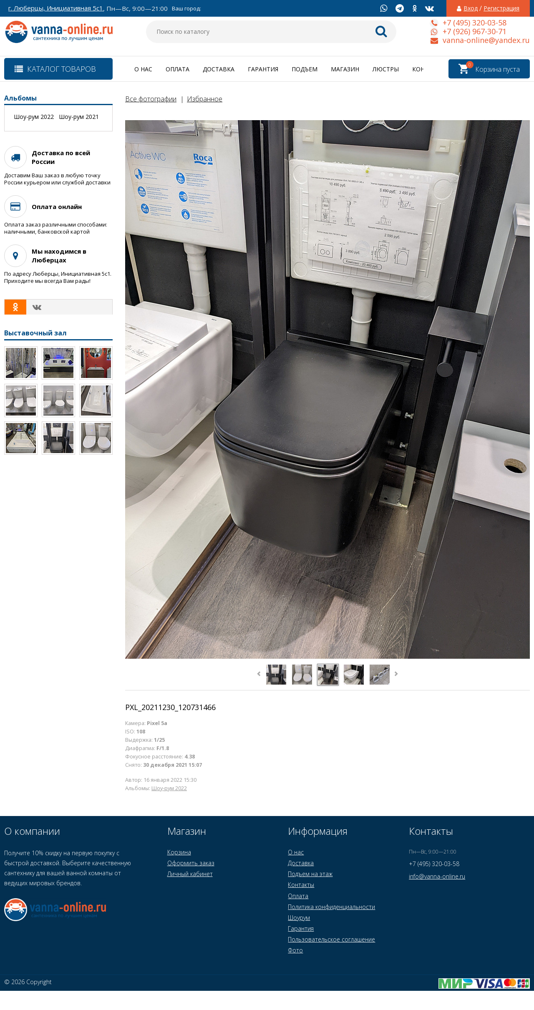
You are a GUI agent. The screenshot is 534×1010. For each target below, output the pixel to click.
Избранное (204, 98)
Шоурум (299, 918)
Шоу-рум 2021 (79, 116)
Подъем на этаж (310, 874)
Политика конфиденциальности (331, 907)
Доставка (218, 69)
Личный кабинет (190, 874)
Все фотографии (150, 98)
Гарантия (263, 69)
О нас (143, 69)
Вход (470, 8)
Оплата (177, 69)
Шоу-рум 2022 (169, 788)
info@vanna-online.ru (437, 876)
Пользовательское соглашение (331, 939)
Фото (295, 950)
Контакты (301, 885)
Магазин (345, 69)
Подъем (304, 69)
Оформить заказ (190, 863)
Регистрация (501, 8)
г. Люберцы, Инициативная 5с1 (55, 8)
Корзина (179, 852)
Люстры (386, 69)
